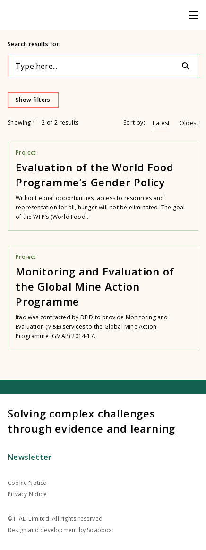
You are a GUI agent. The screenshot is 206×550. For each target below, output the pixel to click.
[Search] (189, 66)
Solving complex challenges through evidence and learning (91, 420)
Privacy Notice (27, 494)
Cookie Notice (27, 483)
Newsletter (30, 457)
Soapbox (99, 530)
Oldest (189, 123)
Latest (161, 123)
